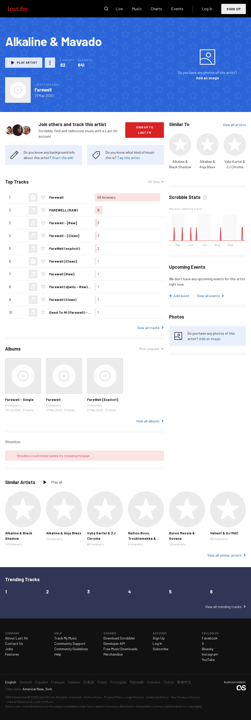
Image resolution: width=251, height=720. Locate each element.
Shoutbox (12, 442)
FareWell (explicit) (64, 248)
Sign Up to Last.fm (144, 129)
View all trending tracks (223, 606)
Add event (181, 296)
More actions (50, 63)
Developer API (114, 643)
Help (57, 654)
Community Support (70, 643)
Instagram (210, 654)
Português (118, 682)
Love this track (43, 197)
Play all (56, 482)
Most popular (149, 348)
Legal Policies (134, 697)
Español (41, 682)
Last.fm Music (44, 701)
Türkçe (168, 682)
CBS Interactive (16, 697)
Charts (156, 8)
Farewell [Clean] (63, 261)
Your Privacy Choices (185, 697)
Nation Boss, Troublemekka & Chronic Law (142, 538)
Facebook (209, 638)
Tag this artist (128, 157)
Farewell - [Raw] (63, 223)
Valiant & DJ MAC (224, 533)
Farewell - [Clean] (64, 235)
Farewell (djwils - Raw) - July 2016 (78, 287)
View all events (208, 296)
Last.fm (23, 8)
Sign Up (233, 9)
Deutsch (25, 682)
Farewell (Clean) (62, 299)
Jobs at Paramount (19, 701)
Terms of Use (92, 697)
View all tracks (148, 327)
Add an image (207, 78)
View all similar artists (224, 555)
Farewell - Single (19, 399)
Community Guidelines (71, 649)
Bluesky (207, 649)
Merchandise (113, 654)
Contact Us (14, 643)
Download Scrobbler (119, 638)
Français (58, 682)
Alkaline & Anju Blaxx (63, 533)
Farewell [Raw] (61, 274)
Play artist (27, 62)
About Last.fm (16, 638)
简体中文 (184, 682)
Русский (136, 682)
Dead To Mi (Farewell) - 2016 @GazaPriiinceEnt (88, 312)
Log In (207, 8)
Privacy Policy (113, 697)
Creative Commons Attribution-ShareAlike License (127, 706)
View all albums (148, 421)
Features (12, 654)
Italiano (74, 682)
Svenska (153, 682)
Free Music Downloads (120, 649)
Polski (102, 682)
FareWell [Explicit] (102, 399)
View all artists (234, 124)
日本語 (88, 682)
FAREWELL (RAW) (63, 210)
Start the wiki (62, 157)
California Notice (157, 697)
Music (137, 8)
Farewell (43, 90)
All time (154, 181)
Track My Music (65, 638)
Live (119, 8)
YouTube (208, 659)
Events (177, 8)
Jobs (9, 649)
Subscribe (160, 649)
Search (106, 9)
